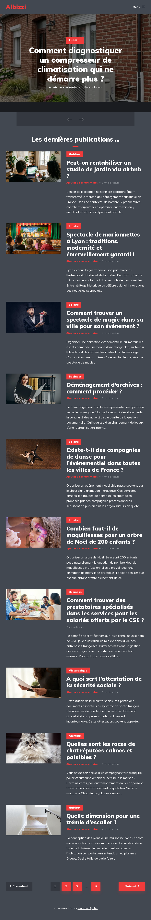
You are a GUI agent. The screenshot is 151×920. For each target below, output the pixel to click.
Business (75, 376)
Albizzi (16, 7)
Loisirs (74, 226)
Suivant (130, 886)
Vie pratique (78, 670)
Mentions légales (88, 908)
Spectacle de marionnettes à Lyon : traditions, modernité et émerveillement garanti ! (103, 244)
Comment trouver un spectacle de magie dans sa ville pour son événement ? (104, 319)
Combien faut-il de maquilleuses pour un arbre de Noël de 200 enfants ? (104, 535)
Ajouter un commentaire (64, 87)
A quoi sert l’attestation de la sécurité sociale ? (104, 682)
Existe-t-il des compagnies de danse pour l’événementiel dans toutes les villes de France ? (103, 460)
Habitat (75, 40)
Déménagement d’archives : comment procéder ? (104, 388)
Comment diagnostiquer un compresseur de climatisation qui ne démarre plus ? (75, 64)
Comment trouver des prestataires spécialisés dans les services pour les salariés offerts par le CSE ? (105, 610)
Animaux (75, 735)
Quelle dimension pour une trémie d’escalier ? (103, 819)
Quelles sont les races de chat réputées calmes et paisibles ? (100, 750)
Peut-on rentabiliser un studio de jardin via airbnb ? (103, 169)
